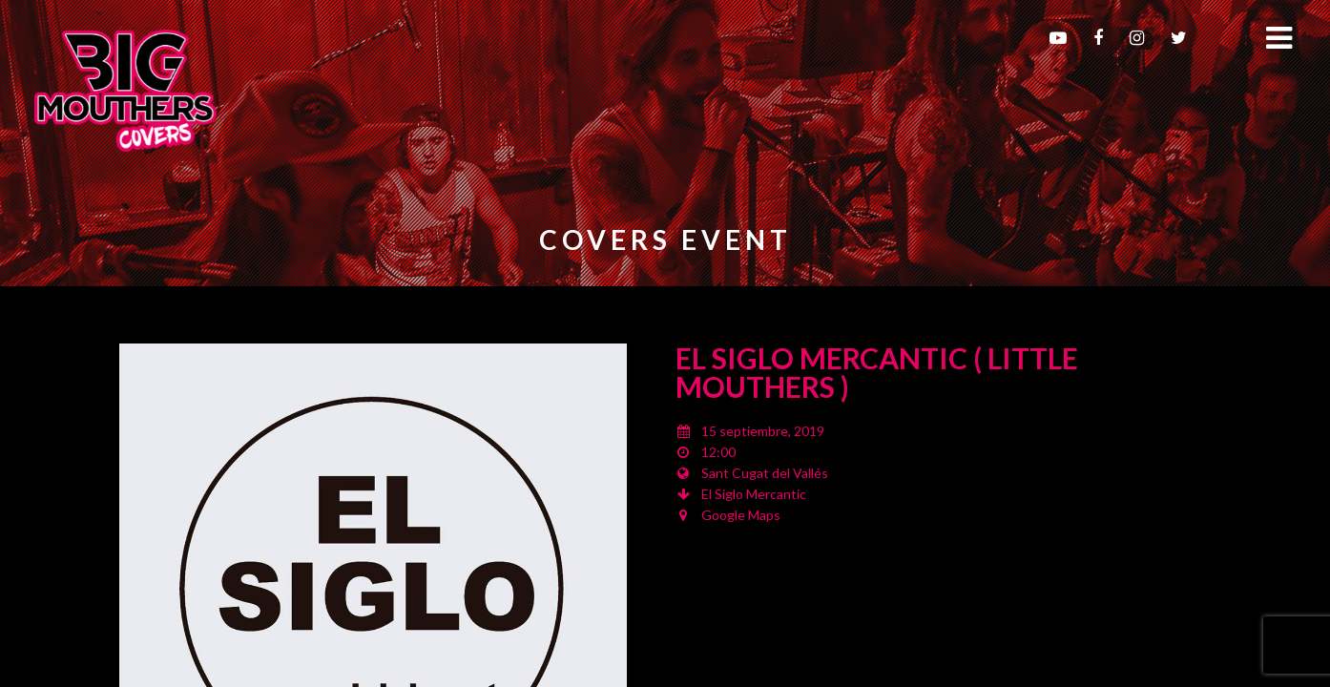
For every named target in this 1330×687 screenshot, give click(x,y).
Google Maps (740, 515)
